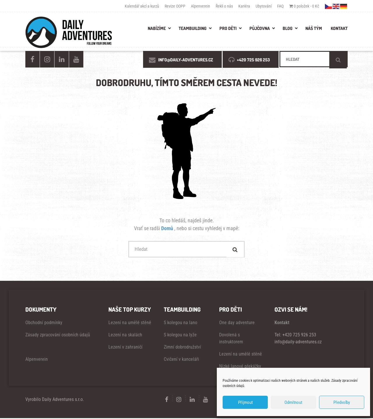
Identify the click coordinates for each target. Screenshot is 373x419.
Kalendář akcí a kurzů (142, 6)
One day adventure (237, 323)
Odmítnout (293, 402)
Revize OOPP (175, 6)
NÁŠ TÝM (313, 28)
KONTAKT (339, 28)
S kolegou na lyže (180, 335)
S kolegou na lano (180, 323)
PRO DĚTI (228, 28)
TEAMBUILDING (193, 28)
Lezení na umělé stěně (129, 323)
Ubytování (264, 6)
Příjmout (245, 402)
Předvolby (341, 402)
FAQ (280, 6)
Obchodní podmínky (43, 323)
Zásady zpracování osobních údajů (57, 335)
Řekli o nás (224, 6)
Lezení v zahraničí (125, 348)
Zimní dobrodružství (182, 348)
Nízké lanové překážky (240, 367)
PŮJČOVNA (259, 28)
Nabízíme (157, 28)
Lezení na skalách (125, 335)
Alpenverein (200, 6)
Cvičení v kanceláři (181, 360)
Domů (167, 228)
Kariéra (244, 6)
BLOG (288, 28)
